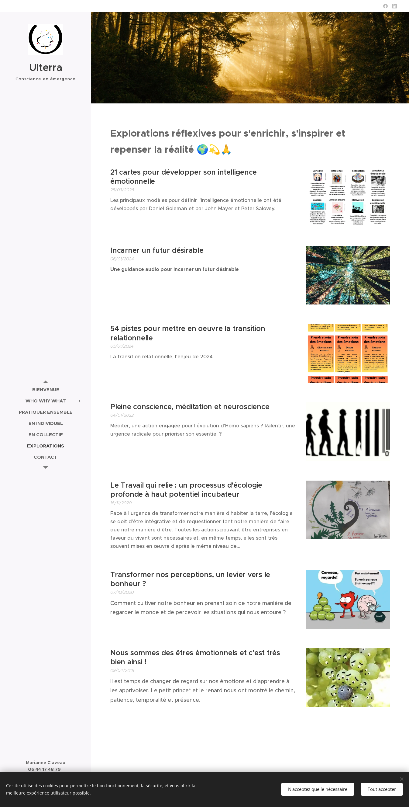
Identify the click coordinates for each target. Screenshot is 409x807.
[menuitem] (45, 389)
